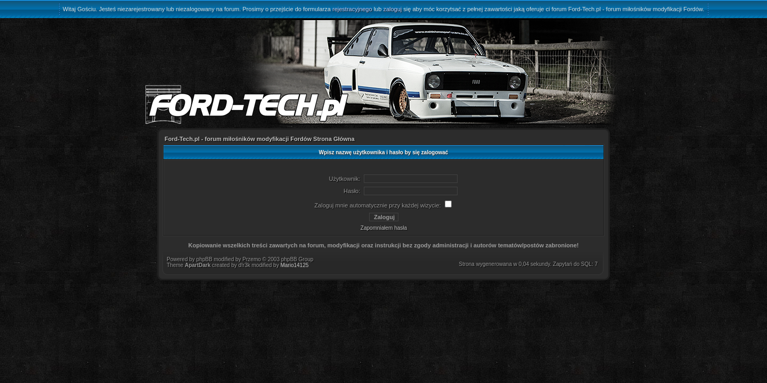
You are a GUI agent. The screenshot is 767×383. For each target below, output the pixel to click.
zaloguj (392, 9)
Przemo (251, 259)
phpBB (205, 259)
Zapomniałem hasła (384, 228)
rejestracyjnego (352, 9)
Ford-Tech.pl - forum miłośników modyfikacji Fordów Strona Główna (260, 139)
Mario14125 (294, 265)
